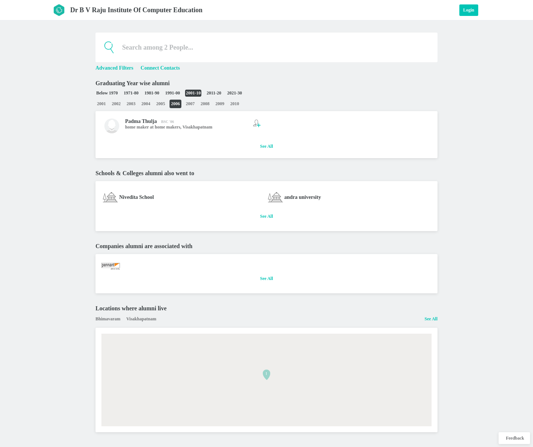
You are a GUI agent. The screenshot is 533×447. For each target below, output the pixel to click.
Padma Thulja (141, 121)
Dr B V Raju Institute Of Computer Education (136, 10)
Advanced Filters (115, 68)
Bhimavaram (107, 318)
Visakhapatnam (197, 127)
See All (266, 146)
